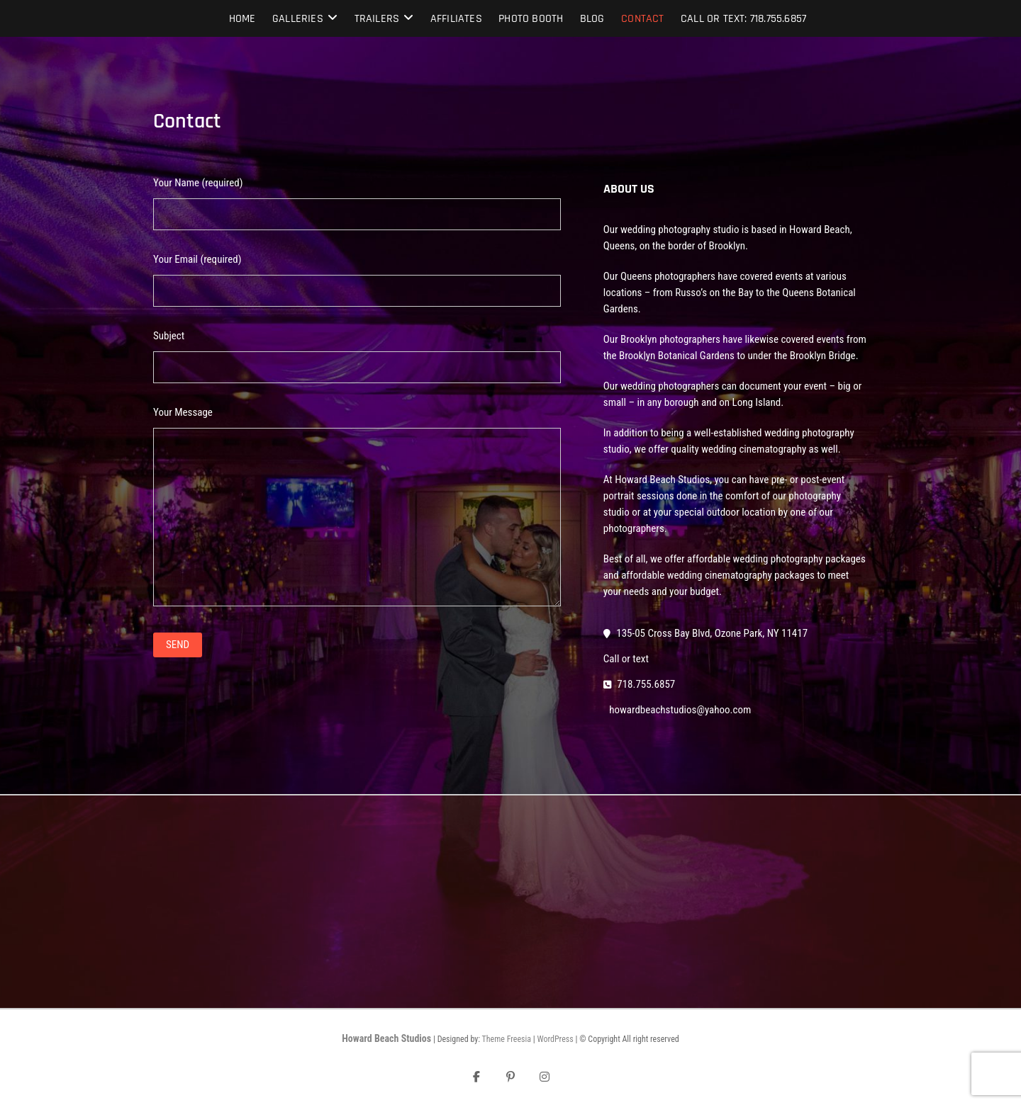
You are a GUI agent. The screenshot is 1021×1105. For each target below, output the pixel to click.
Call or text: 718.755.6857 (743, 18)
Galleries (297, 18)
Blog (592, 18)
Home (242, 18)
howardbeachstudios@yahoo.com (679, 709)
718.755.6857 (639, 684)
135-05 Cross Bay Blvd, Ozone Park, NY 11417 (705, 633)
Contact (642, 18)
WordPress (555, 1039)
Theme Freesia (506, 1039)
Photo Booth (530, 18)
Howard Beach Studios (386, 1038)
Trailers (377, 18)
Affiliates (456, 18)
